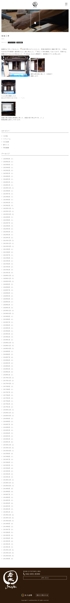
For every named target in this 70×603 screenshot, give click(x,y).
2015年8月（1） (8, 456)
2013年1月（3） (8, 547)
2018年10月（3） (9, 348)
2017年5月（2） (8, 398)
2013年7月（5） (8, 529)
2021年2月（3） (8, 269)
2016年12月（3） (9, 410)
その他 (5, 136)
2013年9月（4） (8, 523)
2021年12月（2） (9, 240)
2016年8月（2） (8, 421)
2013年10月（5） (9, 520)
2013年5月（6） (8, 535)
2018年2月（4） (8, 372)
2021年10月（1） (9, 246)
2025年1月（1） (8, 173)
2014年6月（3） (8, 497)
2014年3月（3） (8, 506)
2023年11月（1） (9, 188)
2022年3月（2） (8, 231)
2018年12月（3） (9, 342)
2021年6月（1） (8, 258)
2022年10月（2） (9, 214)
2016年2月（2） (8, 439)
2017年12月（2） (9, 377)
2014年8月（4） (8, 491)
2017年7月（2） (8, 392)
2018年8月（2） (8, 354)
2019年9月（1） (8, 316)
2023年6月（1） (8, 196)
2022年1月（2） (8, 237)
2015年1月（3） (8, 477)
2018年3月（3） (8, 369)
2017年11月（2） (9, 380)
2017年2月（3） (8, 404)
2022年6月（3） (8, 226)
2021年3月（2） (8, 267)
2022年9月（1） (8, 217)
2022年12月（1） (9, 208)
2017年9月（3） (8, 386)
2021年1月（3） (8, 272)
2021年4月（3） (8, 264)
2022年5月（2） (8, 229)
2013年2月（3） (8, 544)
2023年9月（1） (8, 191)
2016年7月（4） (8, 424)
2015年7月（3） (8, 459)
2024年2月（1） (8, 182)
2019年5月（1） (8, 328)
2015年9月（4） (8, 453)
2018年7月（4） (8, 357)
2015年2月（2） (8, 474)
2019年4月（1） (8, 331)
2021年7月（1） (8, 255)
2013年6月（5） (8, 532)
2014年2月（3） (8, 509)
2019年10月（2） (9, 313)
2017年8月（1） (8, 389)
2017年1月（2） (8, 407)
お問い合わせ (45, 578)
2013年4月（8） (8, 538)
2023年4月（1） (8, 199)
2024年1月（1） (8, 185)
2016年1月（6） (8, 442)
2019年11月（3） (9, 310)
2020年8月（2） (8, 287)
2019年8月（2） (8, 319)
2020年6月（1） (8, 293)
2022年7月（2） (8, 223)
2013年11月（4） (9, 518)
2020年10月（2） (9, 281)
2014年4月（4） (8, 503)
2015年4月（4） (8, 468)
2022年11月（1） (9, 211)
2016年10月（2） (9, 415)
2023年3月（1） (8, 202)
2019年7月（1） (8, 322)
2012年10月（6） (9, 555)
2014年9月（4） (8, 488)
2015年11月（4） (9, 447)
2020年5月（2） (8, 296)
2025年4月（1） (8, 167)
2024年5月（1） (8, 179)
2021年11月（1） (9, 243)
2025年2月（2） (8, 170)
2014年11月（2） (9, 483)
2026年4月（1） (8, 159)
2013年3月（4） (8, 541)
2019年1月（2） (8, 339)
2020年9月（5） (8, 284)
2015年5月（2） (8, 465)
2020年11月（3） (9, 278)
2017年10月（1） (9, 383)
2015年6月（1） (8, 462)
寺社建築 (6, 147)
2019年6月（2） (8, 325)
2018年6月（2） (8, 360)
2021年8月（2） (8, 252)
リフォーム (7, 139)
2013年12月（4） (9, 515)
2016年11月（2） (9, 412)
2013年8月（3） (8, 526)
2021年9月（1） (8, 249)
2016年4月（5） (8, 433)
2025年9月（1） (8, 164)
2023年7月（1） (8, 194)
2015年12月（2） (9, 445)
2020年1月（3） (8, 307)
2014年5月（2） (8, 500)
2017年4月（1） (8, 401)
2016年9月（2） (8, 418)
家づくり (6, 144)
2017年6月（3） (8, 395)
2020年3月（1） (8, 302)
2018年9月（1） (8, 351)
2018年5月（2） (8, 363)
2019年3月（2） (8, 334)
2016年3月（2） (8, 436)
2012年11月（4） (9, 553)
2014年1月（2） (8, 512)
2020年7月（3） (8, 290)
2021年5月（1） (8, 261)
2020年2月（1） (8, 304)
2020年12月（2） (9, 275)
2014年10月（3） (9, 485)
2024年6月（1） (8, 176)
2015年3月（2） (8, 471)
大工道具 (6, 142)
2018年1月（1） (8, 375)
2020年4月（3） (8, 299)
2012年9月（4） (8, 558)
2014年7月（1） (8, 494)
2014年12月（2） (9, 480)
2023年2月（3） (8, 205)
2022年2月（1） (8, 234)
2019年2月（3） (8, 337)
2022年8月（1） (8, 220)
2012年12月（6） (9, 550)
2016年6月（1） (8, 427)
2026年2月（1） (8, 161)
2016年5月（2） (8, 430)
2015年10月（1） (9, 450)
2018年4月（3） (8, 366)
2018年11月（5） (9, 345)
